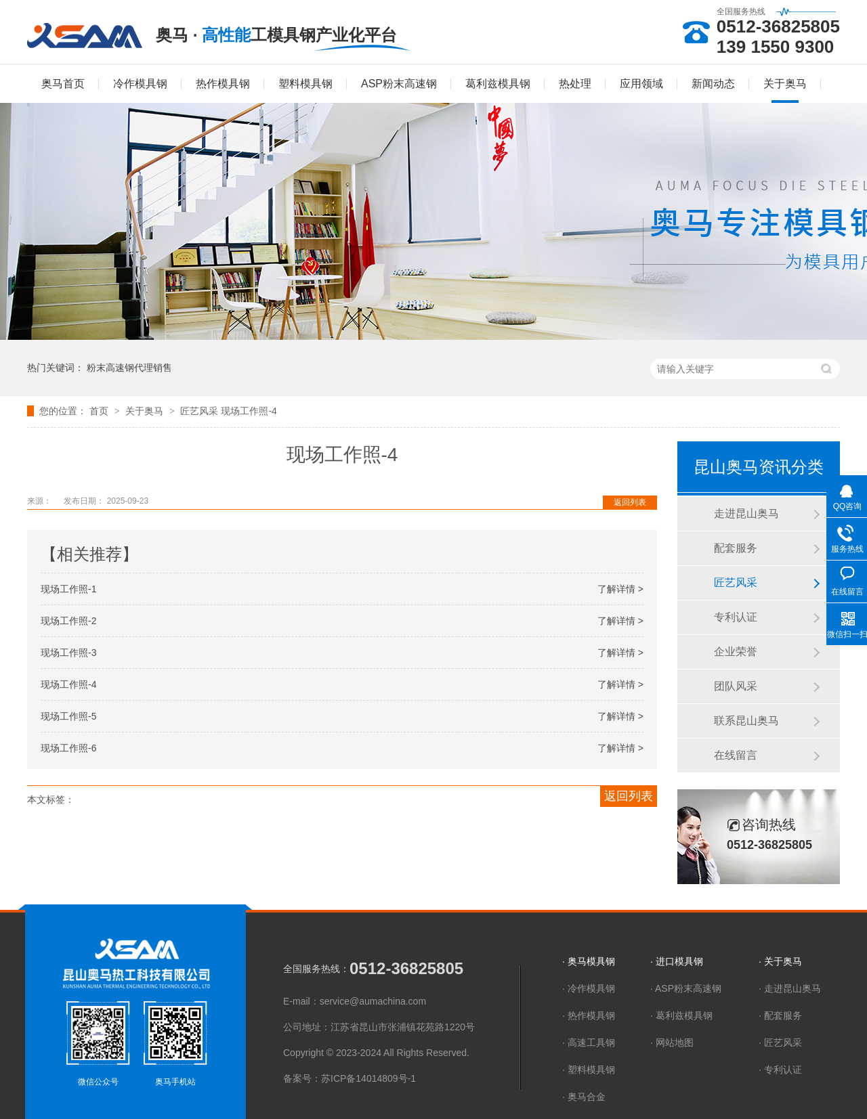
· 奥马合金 (584, 1096)
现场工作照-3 (68, 652)
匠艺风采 (200, 410)
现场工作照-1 (68, 589)
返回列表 (630, 502)
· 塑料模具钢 (588, 1069)
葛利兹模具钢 (497, 83)
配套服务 (735, 548)
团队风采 (735, 686)
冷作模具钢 (140, 83)
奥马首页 (63, 83)
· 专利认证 (780, 1069)
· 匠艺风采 (780, 1042)
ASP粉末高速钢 (399, 83)
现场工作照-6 (68, 748)
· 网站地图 (672, 1042)
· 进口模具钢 (676, 961)
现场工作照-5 (68, 716)
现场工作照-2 (68, 620)
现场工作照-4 (248, 410)
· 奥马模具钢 (588, 961)
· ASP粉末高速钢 (685, 988)
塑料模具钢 (305, 83)
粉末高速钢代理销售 (129, 367)
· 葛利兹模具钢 (681, 1015)
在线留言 (735, 755)
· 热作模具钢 (588, 1015)
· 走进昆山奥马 (790, 988)
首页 (100, 410)
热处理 (575, 83)
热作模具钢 (223, 83)
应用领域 (641, 83)
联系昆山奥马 (746, 720)
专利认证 (735, 617)
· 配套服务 (780, 1015)
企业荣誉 (735, 651)
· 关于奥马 (780, 961)
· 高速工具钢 (588, 1042)
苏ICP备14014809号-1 (368, 1078)
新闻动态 (713, 83)
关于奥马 (785, 83)
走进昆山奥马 (746, 513)
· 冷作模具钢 (588, 988)
